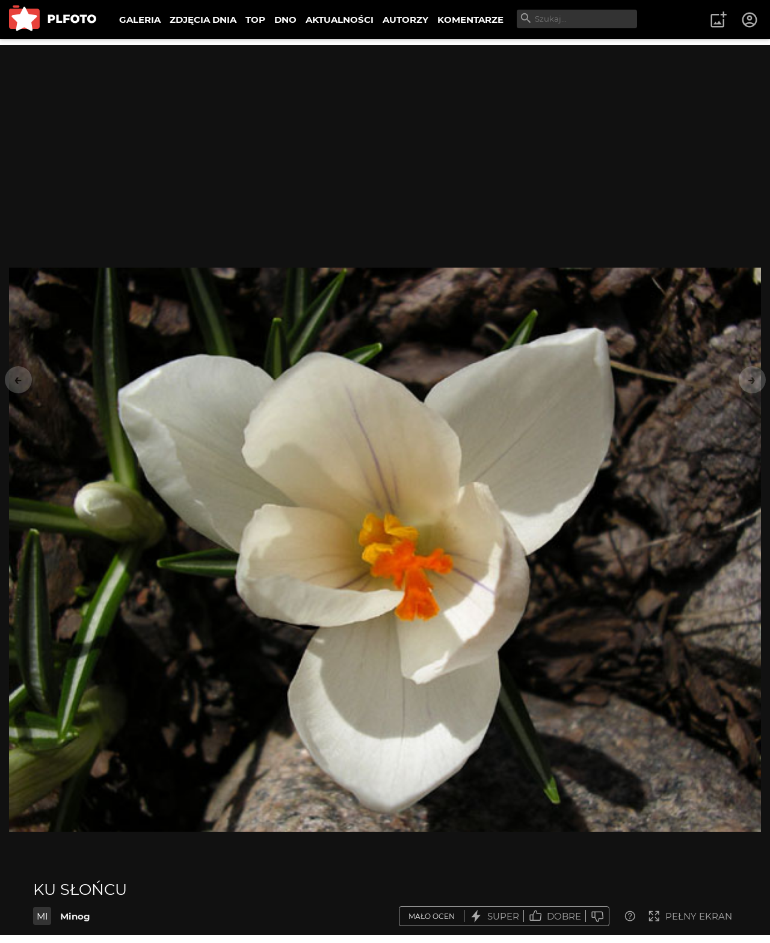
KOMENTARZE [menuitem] (470, 19)
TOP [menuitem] (255, 19)
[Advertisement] (385, 129)
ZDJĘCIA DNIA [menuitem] (203, 19)
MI (42, 916)
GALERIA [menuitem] (140, 19)
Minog (75, 916)
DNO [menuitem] (285, 19)
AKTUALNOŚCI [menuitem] (340, 19)
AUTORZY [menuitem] (405, 19)
